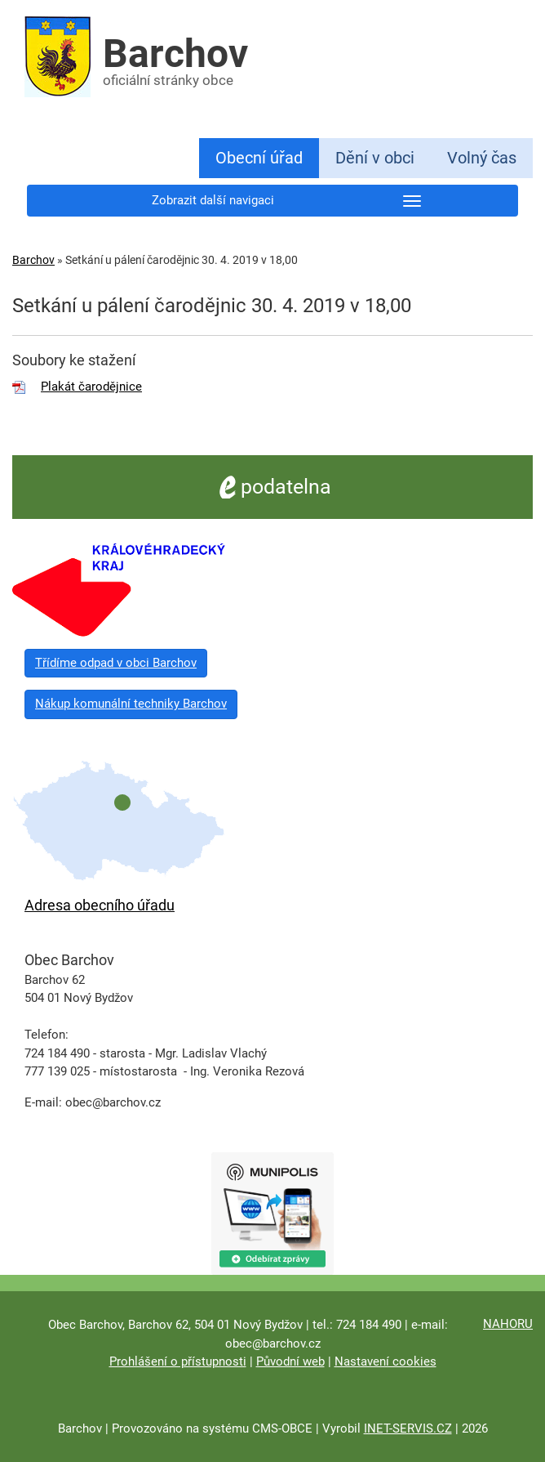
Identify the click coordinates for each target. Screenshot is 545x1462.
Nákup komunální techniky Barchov (131, 703)
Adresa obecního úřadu (99, 905)
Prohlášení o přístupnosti (177, 1361)
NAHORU (508, 1324)
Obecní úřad (259, 158)
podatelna (273, 487)
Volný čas (481, 158)
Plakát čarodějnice (91, 386)
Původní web (290, 1361)
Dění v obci (374, 158)
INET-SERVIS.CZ (408, 1428)
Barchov (33, 259)
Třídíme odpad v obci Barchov (116, 662)
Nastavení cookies (385, 1361)
